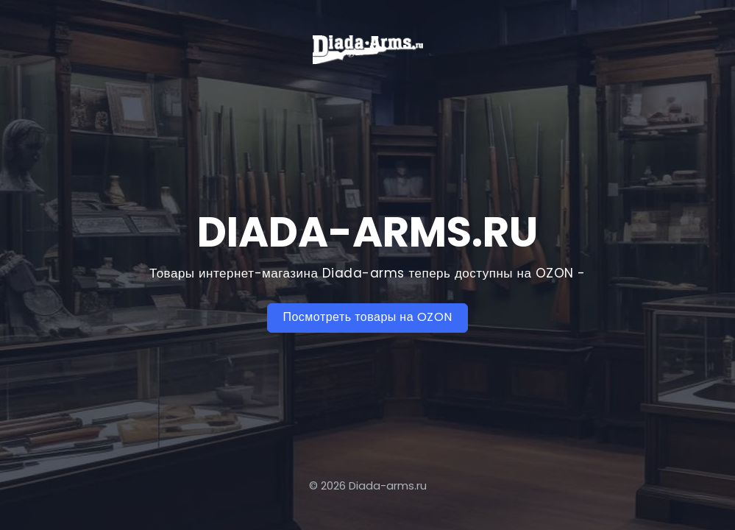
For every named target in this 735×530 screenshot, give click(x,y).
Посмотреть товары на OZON (367, 316)
